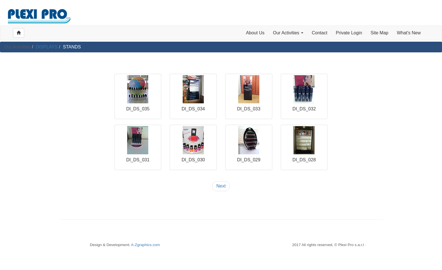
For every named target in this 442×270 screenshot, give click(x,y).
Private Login (349, 32)
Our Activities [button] (288, 32)
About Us (255, 32)
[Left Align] (18, 33)
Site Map (379, 32)
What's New (409, 32)
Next (221, 186)
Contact (319, 32)
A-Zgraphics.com (145, 245)
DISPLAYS (47, 46)
